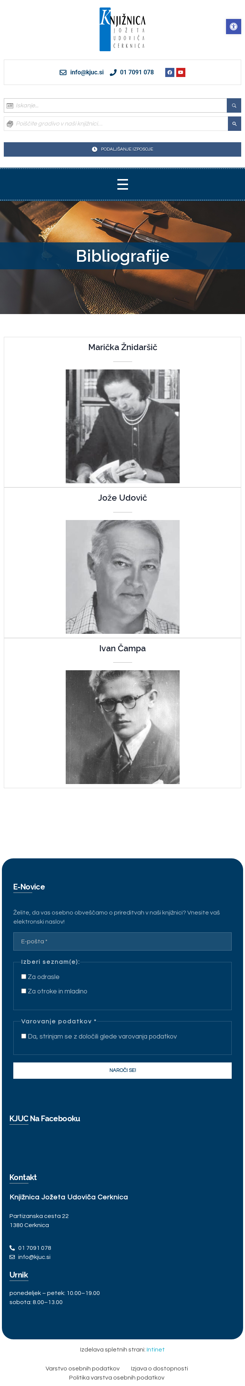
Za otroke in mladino (54, 991)
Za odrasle (40, 977)
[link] (233, 26)
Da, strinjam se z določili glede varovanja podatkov (99, 1036)
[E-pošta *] (122, 941)
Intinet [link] (156, 1350)
